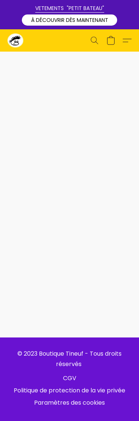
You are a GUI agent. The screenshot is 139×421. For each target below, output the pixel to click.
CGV (69, 378)
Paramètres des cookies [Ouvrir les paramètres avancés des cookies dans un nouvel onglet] (69, 402)
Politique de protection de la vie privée (69, 390)
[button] (69, 20)
